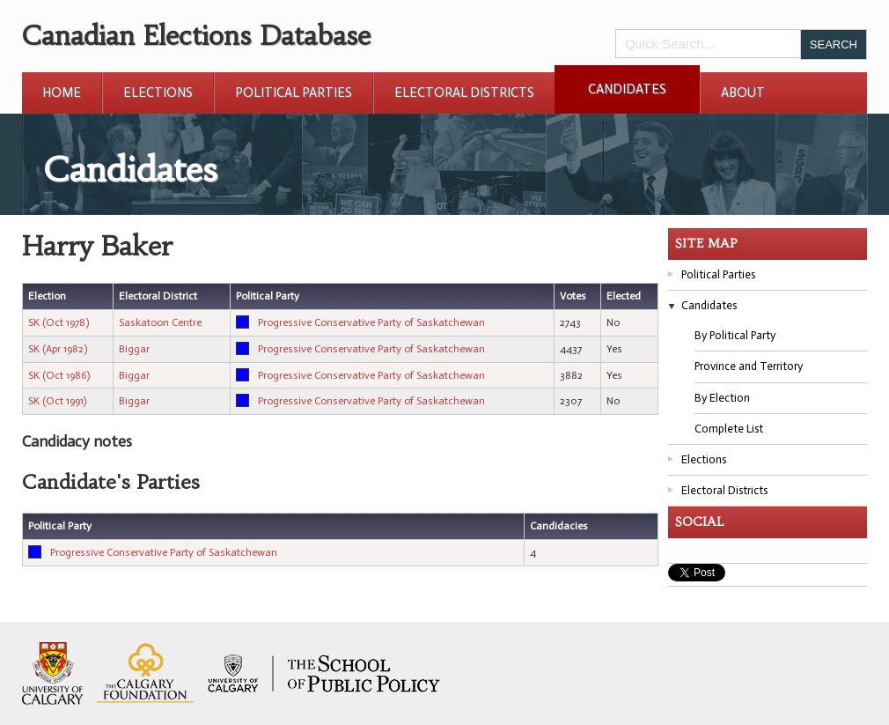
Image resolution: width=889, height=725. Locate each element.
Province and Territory (748, 366)
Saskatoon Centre (160, 322)
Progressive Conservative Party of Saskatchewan (371, 322)
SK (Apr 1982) (57, 349)
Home (61, 92)
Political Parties (293, 92)
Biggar (134, 349)
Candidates (627, 89)
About (743, 92)
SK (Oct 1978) (58, 322)
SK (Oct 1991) (57, 401)
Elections (158, 92)
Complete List (728, 428)
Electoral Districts (464, 92)
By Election (722, 397)
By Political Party (734, 335)
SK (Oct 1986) (59, 375)
